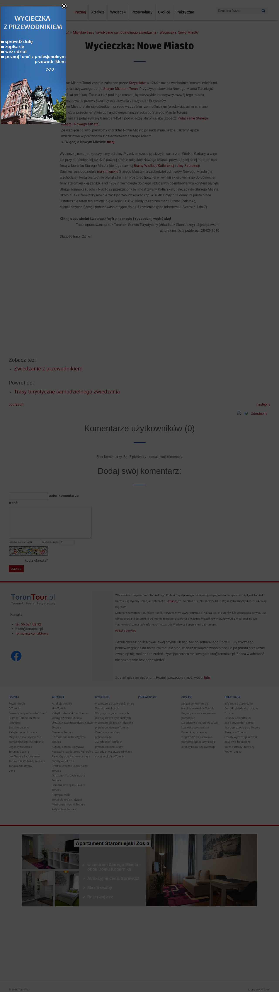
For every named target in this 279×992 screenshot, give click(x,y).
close (168, 434)
